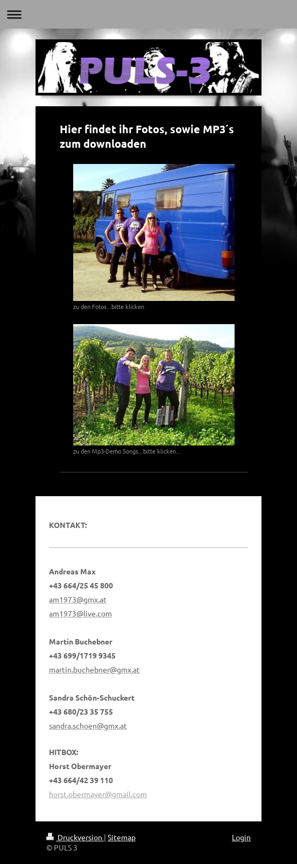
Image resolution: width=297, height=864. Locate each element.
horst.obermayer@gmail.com (98, 794)
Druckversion (75, 837)
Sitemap (122, 837)
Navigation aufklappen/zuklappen (148, 14)
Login (241, 837)
